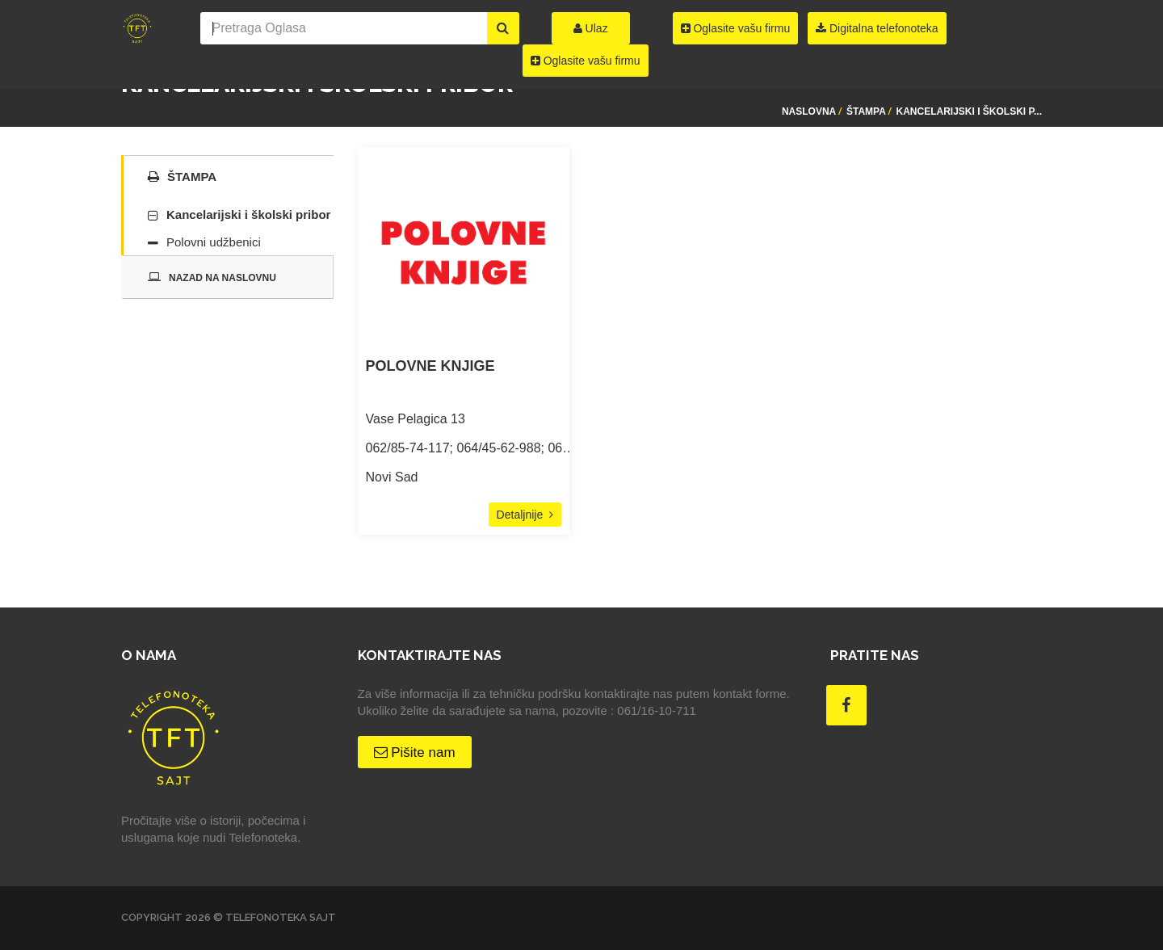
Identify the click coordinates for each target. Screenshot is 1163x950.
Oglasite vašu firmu (585, 60)
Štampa (866, 111)
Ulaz (590, 28)
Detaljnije (525, 514)
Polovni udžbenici (213, 242)
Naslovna (809, 111)
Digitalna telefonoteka (877, 28)
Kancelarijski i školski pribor (248, 214)
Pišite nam (415, 752)
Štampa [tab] (182, 176)
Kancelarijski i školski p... (969, 111)
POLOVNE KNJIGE (430, 366)
